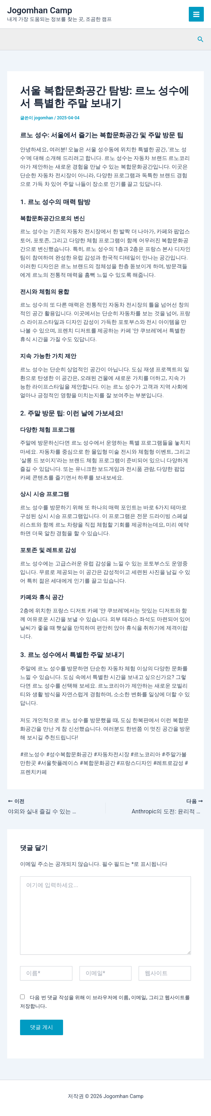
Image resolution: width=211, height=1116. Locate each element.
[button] (200, 39)
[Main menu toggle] (196, 14)
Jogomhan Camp (39, 10)
